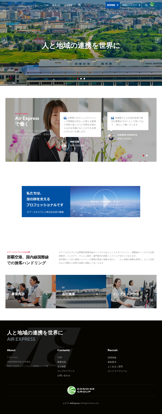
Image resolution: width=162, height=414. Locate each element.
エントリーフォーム (117, 371)
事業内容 (56, 5)
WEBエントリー (131, 4)
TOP (46, 5)
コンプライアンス (126, 294)
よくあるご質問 (115, 366)
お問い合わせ (63, 375)
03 (113, 287)
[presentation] (4, 40)
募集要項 (112, 362)
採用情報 (112, 4)
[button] (77, 78)
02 (63, 287)
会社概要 (68, 5)
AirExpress (75, 403)
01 (13, 287)
